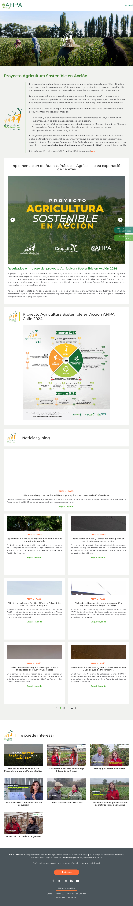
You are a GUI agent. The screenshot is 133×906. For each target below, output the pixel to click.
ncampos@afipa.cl (91, 863)
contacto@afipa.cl (66, 888)
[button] (12, 220)
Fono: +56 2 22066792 (66, 897)
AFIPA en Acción (66, 491)
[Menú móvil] (129, 5)
